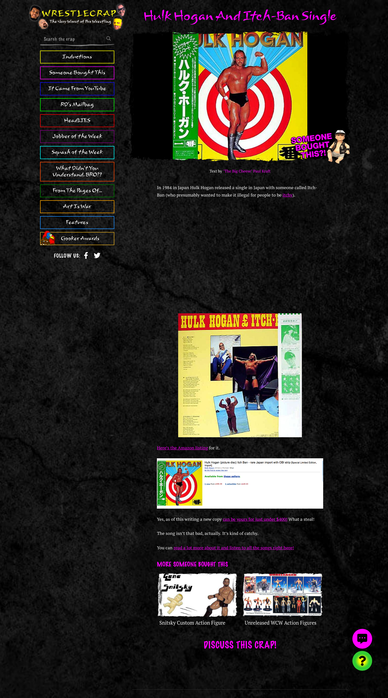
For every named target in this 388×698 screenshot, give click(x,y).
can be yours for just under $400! (255, 519)
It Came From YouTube (77, 88)
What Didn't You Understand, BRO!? (77, 171)
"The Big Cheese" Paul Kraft (246, 171)
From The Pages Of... (77, 190)
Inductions (77, 56)
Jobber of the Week (77, 136)
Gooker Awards (80, 238)
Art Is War (77, 206)
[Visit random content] (362, 661)
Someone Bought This (77, 72)
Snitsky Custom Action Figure (192, 622)
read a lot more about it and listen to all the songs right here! (233, 548)
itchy (287, 195)
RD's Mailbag (77, 104)
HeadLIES (77, 120)
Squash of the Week (77, 152)
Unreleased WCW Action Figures (280, 622)
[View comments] (362, 639)
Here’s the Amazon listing (182, 448)
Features (77, 222)
